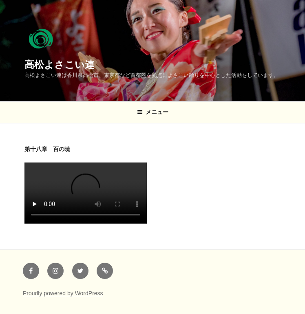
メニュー (152, 112)
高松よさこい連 (59, 64)
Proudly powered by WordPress (63, 293)
